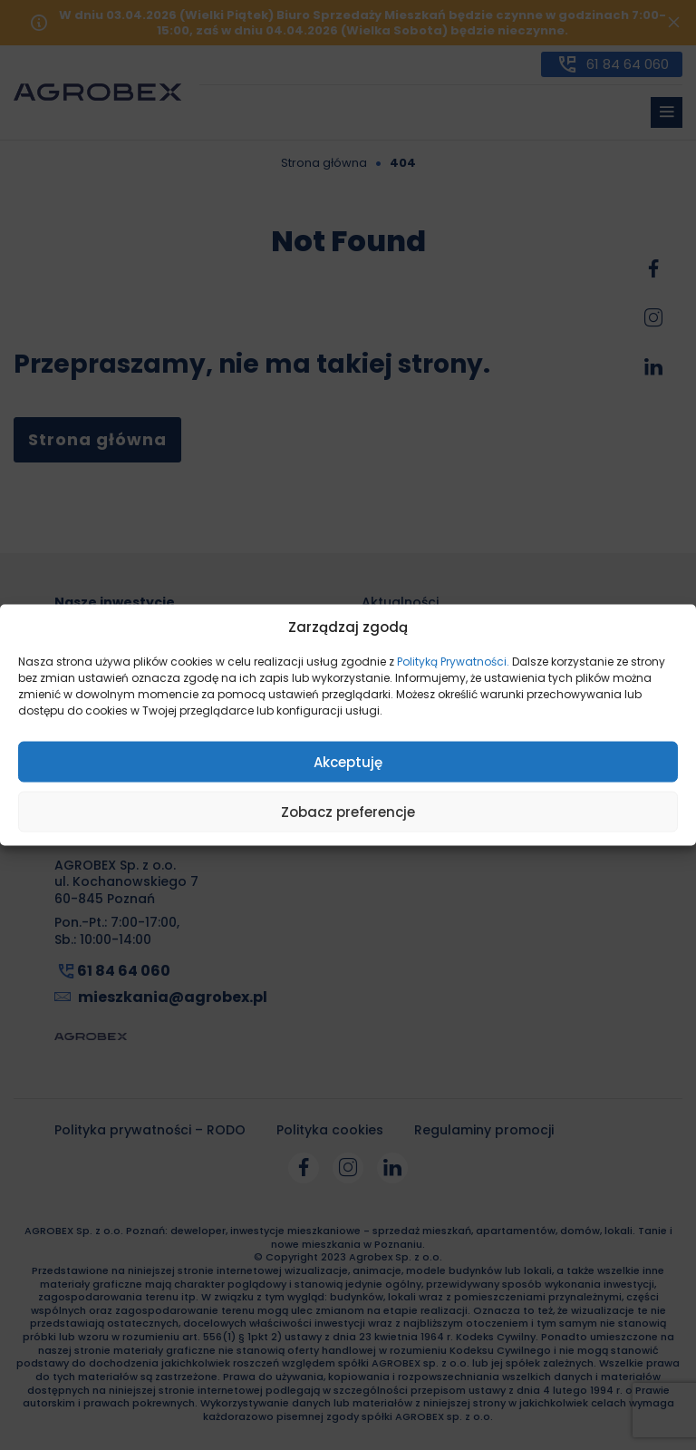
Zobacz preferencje (348, 811)
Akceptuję (348, 761)
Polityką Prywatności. (453, 661)
